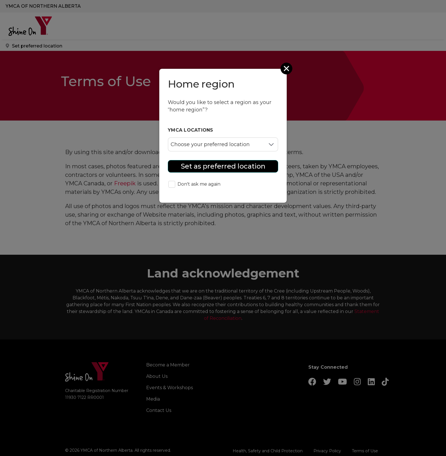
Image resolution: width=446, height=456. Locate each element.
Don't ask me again (194, 185)
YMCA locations (190, 130)
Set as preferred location (223, 166)
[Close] (287, 68)
